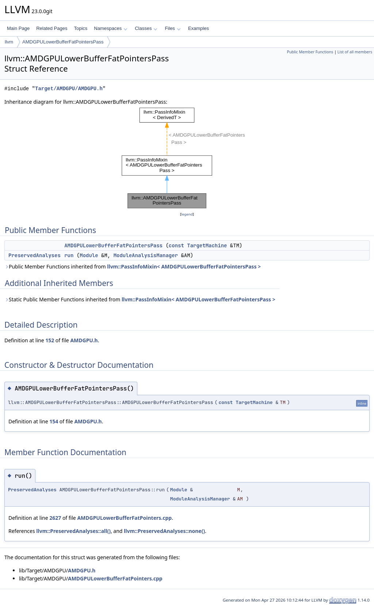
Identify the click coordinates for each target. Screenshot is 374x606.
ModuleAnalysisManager (146, 255)
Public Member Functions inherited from (132, 266)
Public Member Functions (310, 51)
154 (53, 421)
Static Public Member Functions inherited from (139, 299)
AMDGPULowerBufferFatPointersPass (62, 42)
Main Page (18, 28)
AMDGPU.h (84, 340)
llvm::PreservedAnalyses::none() (164, 530)
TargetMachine (207, 245)
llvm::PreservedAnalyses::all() (73, 530)
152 (49, 340)
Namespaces (110, 28)
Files (172, 28)
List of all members (354, 51)
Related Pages (51, 28)
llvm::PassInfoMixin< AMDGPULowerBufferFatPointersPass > (184, 266)
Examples (198, 28)
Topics (80, 28)
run (68, 255)
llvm (9, 42)
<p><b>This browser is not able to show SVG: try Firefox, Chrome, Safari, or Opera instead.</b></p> (187, 158)
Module (89, 255)
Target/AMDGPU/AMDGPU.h (69, 88)
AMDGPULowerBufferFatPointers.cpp (124, 517)
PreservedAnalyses (34, 255)
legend (187, 214)
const (176, 245)
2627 (55, 517)
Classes (146, 28)
